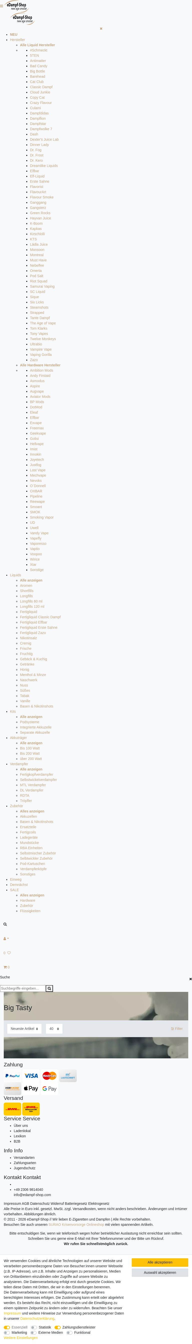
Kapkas (36, 229)
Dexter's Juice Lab (44, 139)
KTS (33, 239)
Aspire (35, 386)
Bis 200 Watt (30, 753)
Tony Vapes (39, 334)
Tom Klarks (38, 328)
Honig (24, 670)
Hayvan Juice (40, 218)
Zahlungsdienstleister (79, 1327)
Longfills (26, 596)
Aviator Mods (40, 397)
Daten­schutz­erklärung (37, 1319)
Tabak (24, 696)
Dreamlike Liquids (44, 166)
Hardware (27, 900)
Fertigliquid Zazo (33, 633)
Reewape (37, 502)
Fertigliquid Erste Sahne (38, 628)
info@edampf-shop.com (32, 1195)
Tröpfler (26, 801)
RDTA (24, 795)
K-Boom (36, 223)
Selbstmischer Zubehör (38, 853)
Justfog (35, 465)
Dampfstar (38, 124)
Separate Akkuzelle (35, 732)
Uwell (34, 528)
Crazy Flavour (41, 103)
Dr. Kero (36, 160)
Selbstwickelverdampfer (38, 780)
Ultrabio (36, 344)
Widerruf (57, 1204)
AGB (25, 1204)
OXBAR (36, 491)
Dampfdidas (39, 113)
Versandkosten (84, 1209)
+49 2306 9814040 (28, 1190)
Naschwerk (28, 680)
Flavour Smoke (42, 197)
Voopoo (36, 554)
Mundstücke (29, 843)
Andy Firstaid (40, 376)
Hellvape (37, 444)
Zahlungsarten (25, 1163)
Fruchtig (26, 654)
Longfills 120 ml (32, 607)
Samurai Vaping (42, 286)
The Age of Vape (43, 323)
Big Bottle (37, 71)
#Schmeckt (38, 50)
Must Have (38, 260)
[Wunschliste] (96, 953)
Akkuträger (18, 738)
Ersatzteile (28, 827)
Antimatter (38, 61)
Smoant (36, 507)
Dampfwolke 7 (41, 129)
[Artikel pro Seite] (54, 1029)
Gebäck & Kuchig (33, 659)
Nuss (24, 685)
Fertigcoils (28, 832)
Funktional (82, 1333)
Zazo (34, 360)
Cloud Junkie (40, 92)
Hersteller (17, 40)
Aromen (26, 586)
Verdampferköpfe (33, 869)
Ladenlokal (22, 1131)
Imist (34, 449)
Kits (13, 711)
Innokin (35, 454)
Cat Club (37, 82)
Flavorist (36, 187)
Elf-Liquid (37, 176)
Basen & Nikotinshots (36, 706)
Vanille (25, 701)
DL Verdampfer (32, 790)
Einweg (16, 879)
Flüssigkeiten (30, 911)
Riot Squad (38, 281)
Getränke (27, 664)
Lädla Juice (39, 244)
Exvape (36, 423)
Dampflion (38, 118)
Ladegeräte (29, 837)
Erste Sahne (39, 181)
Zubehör (16, 806)
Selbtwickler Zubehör (36, 858)
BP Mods (37, 402)
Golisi (34, 439)
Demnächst (19, 885)
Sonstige (37, 570)
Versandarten (24, 1158)
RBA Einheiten (31, 848)
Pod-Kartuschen (32, 864)
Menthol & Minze (33, 675)
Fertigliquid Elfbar (33, 622)
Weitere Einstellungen (21, 1338)
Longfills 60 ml (31, 601)
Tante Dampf (40, 318)
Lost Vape (38, 470)
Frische (26, 649)
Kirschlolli (37, 234)
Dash (34, 134)
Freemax (37, 428)
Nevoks (36, 481)
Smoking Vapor (42, 517)
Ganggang (38, 202)
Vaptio (35, 549)
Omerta (36, 271)
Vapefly (36, 538)
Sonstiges (27, 874)
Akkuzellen (28, 816)
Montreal (37, 255)
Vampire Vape (41, 349)
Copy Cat (37, 97)
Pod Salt (36, 276)
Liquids (15, 575)
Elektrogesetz (99, 1204)
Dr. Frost (37, 155)
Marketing (19, 1333)
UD (32, 523)
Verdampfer (19, 764)
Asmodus (37, 381)
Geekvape (38, 433)
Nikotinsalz (28, 638)
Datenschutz (40, 1204)
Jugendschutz (24, 1168)
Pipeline (36, 496)
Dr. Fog (36, 150)
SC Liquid (37, 292)
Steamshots (39, 307)
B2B (17, 1141)
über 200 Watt (31, 759)
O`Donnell (38, 486)
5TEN (34, 55)
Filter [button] (177, 1029)
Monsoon (37, 250)
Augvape (37, 391)
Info (8, 1150)
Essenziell (20, 1327)
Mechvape (38, 475)
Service (12, 1118)
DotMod (36, 407)
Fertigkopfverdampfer (36, 774)
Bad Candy (38, 66)
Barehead (37, 76)
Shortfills (27, 591)
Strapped (37, 313)
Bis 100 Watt (30, 748)
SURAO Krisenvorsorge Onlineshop (76, 1225)
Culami (35, 108)
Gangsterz (38, 208)
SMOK (35, 512)
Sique (34, 297)
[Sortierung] (24, 1029)
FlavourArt (38, 192)
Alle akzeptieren (160, 1262)
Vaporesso (38, 544)
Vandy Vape (39, 533)
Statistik (45, 1327)
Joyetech (37, 460)
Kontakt (13, 1177)
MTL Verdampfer (33, 785)
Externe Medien (50, 1333)
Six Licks (37, 302)
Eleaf (34, 412)
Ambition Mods (41, 370)
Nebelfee (37, 265)
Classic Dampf (41, 87)
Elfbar (34, 171)
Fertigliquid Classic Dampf (40, 617)
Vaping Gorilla (41, 355)
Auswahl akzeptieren (160, 1273)
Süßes (25, 690)
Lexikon (20, 1136)
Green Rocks (40, 213)
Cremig (25, 643)
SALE (14, 890)
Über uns (21, 1126)
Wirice (35, 559)
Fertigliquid (28, 612)
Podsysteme (29, 722)
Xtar (33, 565)
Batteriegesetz (76, 1204)
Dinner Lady (39, 145)
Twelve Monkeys (43, 339)
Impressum (12, 1204)
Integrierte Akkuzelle (36, 727)
